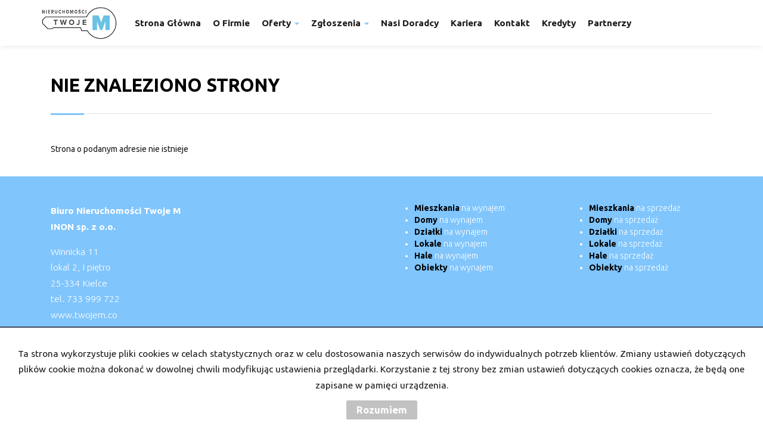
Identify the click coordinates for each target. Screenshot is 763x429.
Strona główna (168, 23)
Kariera (466, 23)
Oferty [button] (280, 23)
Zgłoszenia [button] (340, 23)
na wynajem (459, 208)
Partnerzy (609, 23)
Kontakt (512, 23)
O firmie (231, 23)
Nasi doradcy (410, 23)
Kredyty (559, 23)
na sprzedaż (634, 208)
